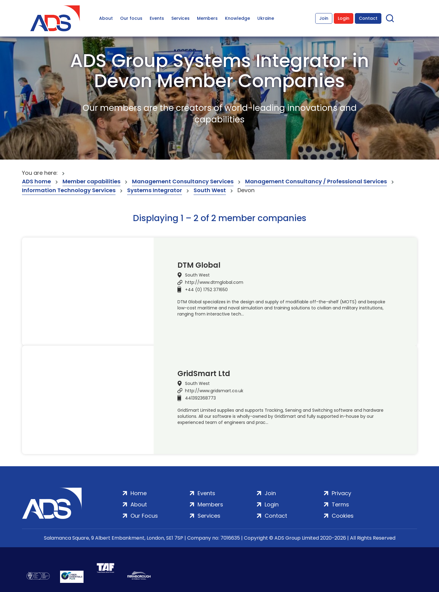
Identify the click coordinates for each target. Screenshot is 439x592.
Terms (340, 504)
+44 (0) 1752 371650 (206, 290)
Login (343, 18)
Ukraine (265, 18)
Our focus (131, 18)
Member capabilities (91, 181)
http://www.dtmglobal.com (214, 282)
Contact (368, 18)
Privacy (341, 493)
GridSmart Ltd (203, 373)
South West (210, 190)
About (106, 18)
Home (138, 493)
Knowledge (237, 18)
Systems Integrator (154, 190)
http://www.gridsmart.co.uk (214, 391)
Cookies (343, 516)
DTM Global (198, 265)
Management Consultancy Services (183, 181)
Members (207, 18)
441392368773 (200, 398)
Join (323, 18)
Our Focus (144, 516)
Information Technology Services (69, 190)
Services (180, 18)
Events (157, 18)
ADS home (36, 181)
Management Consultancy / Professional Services (316, 181)
